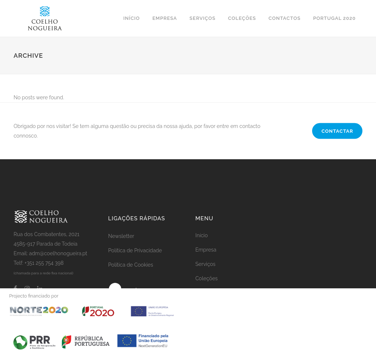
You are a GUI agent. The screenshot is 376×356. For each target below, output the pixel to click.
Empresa (205, 250)
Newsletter (121, 236)
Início (201, 235)
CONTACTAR (337, 131)
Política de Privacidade (135, 250)
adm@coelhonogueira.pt (58, 253)
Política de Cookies (130, 265)
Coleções (206, 278)
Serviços (205, 264)
